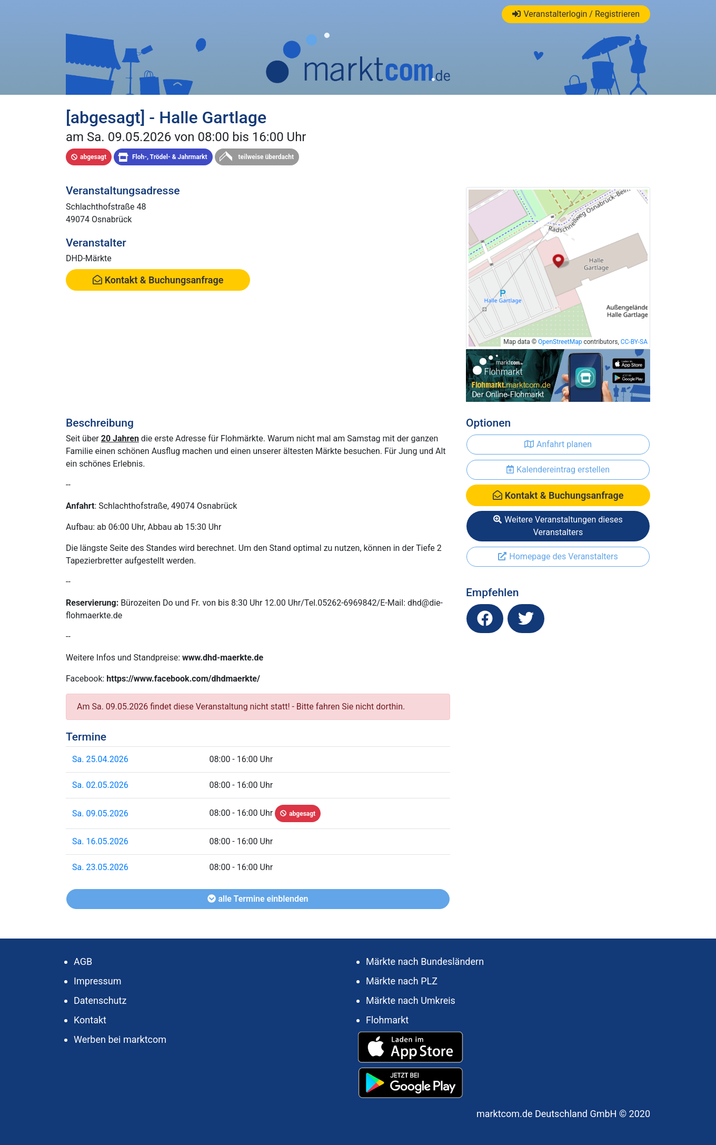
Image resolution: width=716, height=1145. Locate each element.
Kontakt (90, 1019)
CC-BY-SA (634, 342)
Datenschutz (100, 1000)
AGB (83, 961)
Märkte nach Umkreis (410, 1000)
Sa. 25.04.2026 (100, 759)
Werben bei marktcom (120, 1039)
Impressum (98, 980)
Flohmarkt (387, 1019)
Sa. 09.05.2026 (100, 813)
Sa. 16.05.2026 (100, 841)
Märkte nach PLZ (401, 980)
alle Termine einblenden (257, 899)
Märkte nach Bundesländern (425, 961)
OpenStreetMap (560, 342)
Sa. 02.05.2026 (100, 785)
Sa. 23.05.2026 (100, 867)
